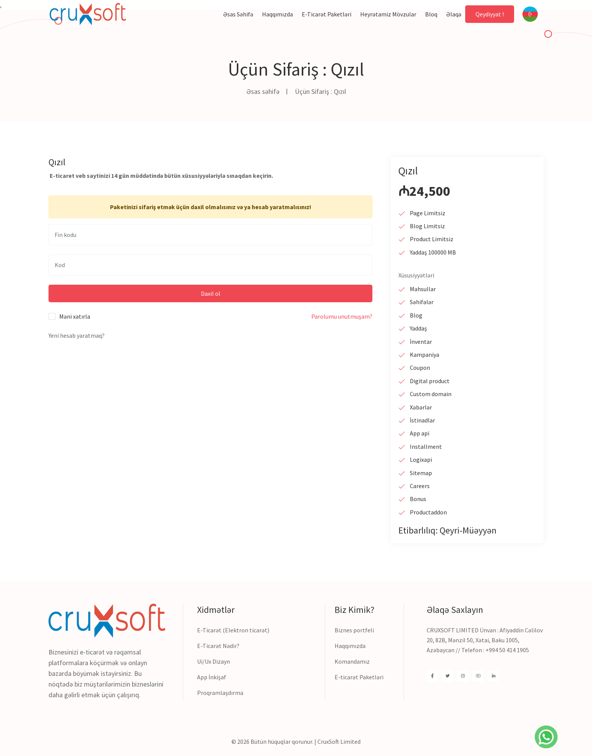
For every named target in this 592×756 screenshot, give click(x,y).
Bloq (431, 14)
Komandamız (352, 661)
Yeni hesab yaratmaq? (77, 335)
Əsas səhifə (238, 14)
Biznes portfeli (354, 630)
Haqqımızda (277, 14)
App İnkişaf (211, 677)
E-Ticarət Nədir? (218, 646)
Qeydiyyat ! (490, 14)
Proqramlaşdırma (220, 692)
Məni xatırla (74, 316)
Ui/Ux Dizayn (213, 661)
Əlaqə (453, 14)
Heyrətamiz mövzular (388, 14)
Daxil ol (210, 293)
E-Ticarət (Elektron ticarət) (233, 630)
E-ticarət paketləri (326, 14)
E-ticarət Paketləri (359, 677)
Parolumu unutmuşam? (341, 316)
